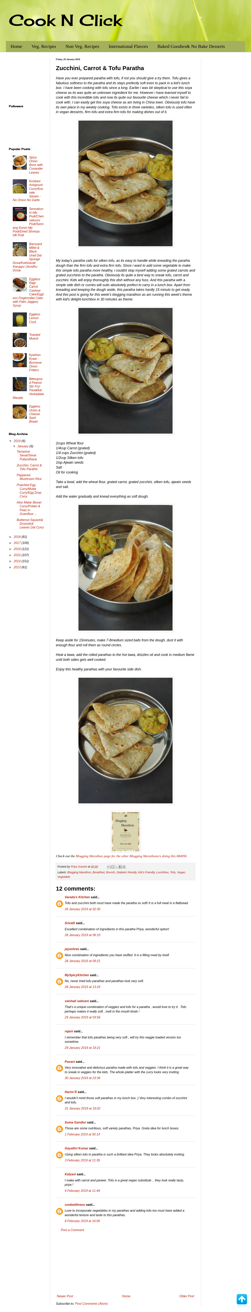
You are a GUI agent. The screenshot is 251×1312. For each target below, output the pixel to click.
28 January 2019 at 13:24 (82, 987)
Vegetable (63, 876)
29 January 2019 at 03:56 (82, 1017)
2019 (18, 441)
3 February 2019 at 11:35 (82, 1160)
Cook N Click (65, 20)
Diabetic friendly (126, 872)
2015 (18, 555)
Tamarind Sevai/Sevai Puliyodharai (27, 455)
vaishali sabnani (77, 1001)
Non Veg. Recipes (82, 46)
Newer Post (65, 1296)
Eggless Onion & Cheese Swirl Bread (34, 414)
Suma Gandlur (75, 1122)
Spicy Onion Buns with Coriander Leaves (36, 165)
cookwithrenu (75, 1204)
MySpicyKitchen (77, 975)
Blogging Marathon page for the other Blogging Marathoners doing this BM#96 (131, 856)
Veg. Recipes (44, 46)
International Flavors (128, 46)
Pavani (70, 1061)
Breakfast (99, 872)
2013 (18, 567)
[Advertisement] (125, 1263)
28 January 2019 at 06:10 (82, 935)
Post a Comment (72, 1230)
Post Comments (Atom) (91, 1303)
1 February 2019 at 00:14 (82, 1134)
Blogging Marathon (79, 872)
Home (16, 46)
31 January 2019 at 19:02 (82, 1108)
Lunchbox (162, 872)
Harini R (71, 1092)
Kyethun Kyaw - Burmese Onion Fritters (35, 362)
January (23, 446)
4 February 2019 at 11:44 (82, 1190)
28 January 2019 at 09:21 (82, 961)
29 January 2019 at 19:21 (82, 1047)
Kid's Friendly (146, 872)
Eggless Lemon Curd (34, 318)
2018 (18, 536)
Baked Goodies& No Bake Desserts (191, 46)
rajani (69, 1031)
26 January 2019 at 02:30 (82, 909)
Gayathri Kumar (76, 1148)
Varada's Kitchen (77, 897)
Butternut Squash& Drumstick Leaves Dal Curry (30, 523)
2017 (18, 543)
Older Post (186, 1296)
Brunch (110, 872)
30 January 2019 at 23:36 (82, 1078)
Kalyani (70, 1174)
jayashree (72, 949)
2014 (18, 561)
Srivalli (70, 923)
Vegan (181, 872)
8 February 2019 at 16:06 (82, 1221)
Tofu (172, 872)
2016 (18, 549)
